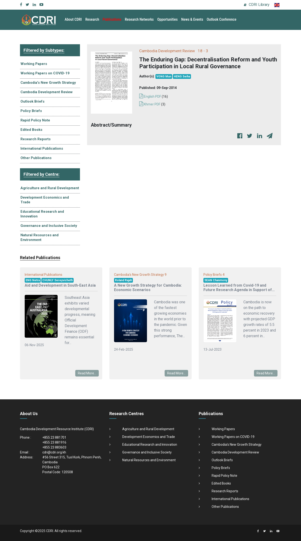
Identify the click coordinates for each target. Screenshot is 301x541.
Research (92, 19)
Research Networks (139, 19)
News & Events (192, 19)
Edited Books (31, 130)
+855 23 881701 (54, 437)
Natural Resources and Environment (39, 237)
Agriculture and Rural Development (49, 188)
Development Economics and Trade (44, 199)
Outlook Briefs (32, 101)
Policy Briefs (31, 111)
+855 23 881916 (54, 442)
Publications (112, 19)
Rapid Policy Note (35, 120)
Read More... (87, 373)
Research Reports (35, 139)
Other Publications (35, 158)
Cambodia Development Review (46, 92)
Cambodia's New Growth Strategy (48, 82)
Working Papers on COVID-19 (45, 73)
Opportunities (167, 19)
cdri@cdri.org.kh (54, 452)
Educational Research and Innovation (42, 213)
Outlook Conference (221, 19)
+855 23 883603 (54, 447)
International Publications (41, 148)
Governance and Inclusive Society (48, 226)
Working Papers (33, 64)
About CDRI (73, 19)
